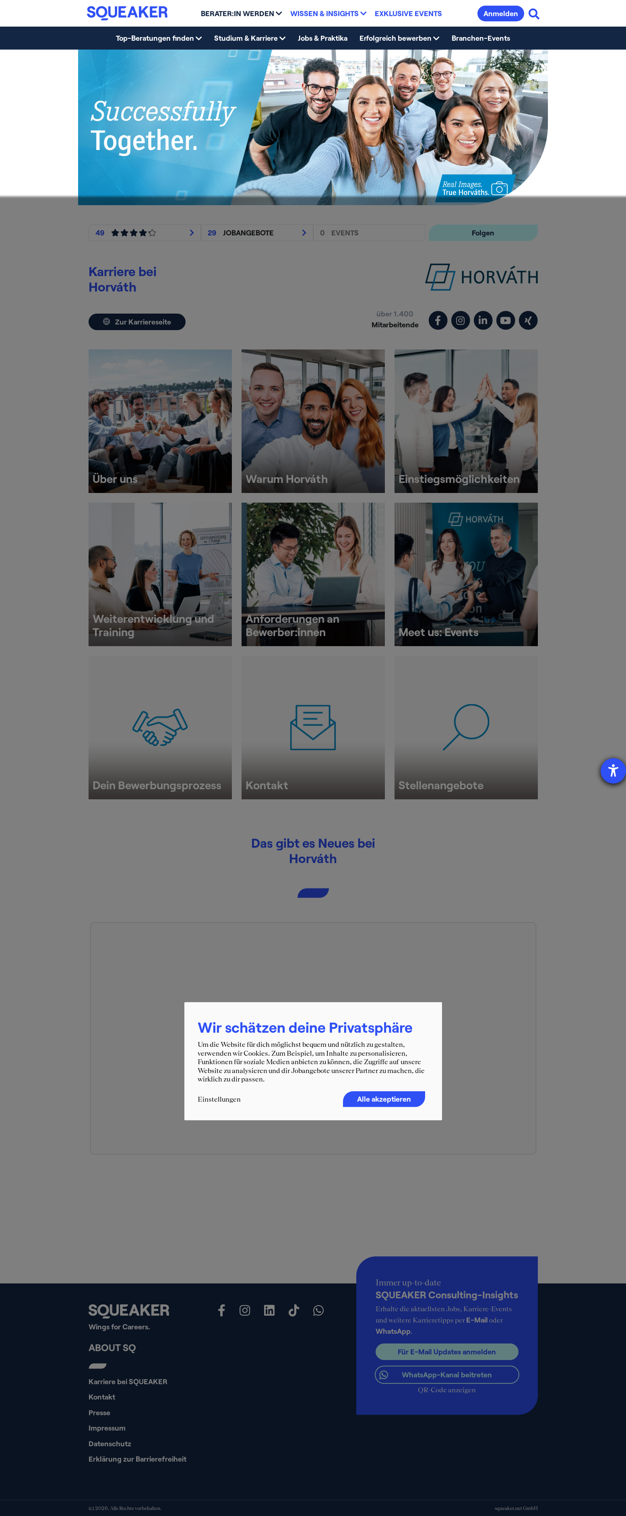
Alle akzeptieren (384, 1098)
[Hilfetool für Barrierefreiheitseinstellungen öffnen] (613, 771)
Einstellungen (219, 1099)
